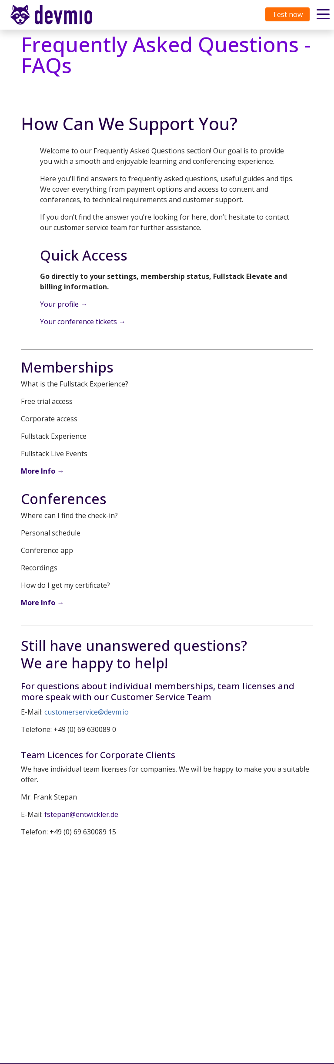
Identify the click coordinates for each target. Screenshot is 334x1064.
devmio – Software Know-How (58, 14)
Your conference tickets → (83, 321)
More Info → (42, 471)
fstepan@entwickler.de (81, 814)
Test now (287, 14)
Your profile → (63, 304)
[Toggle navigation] (59, 15)
